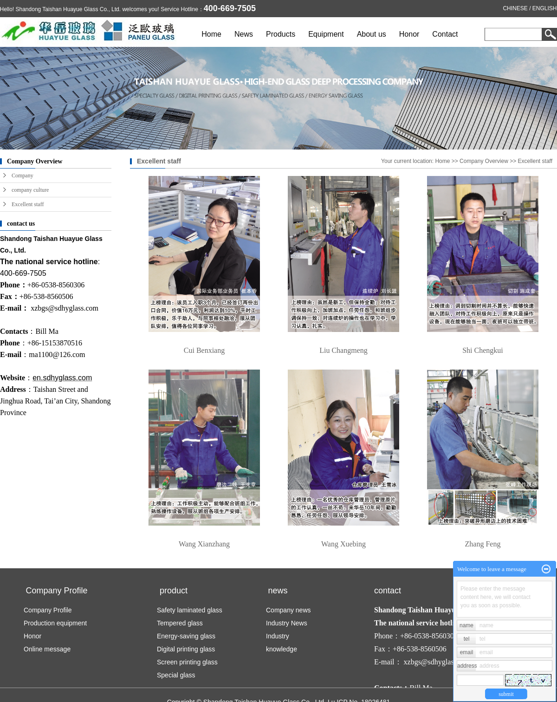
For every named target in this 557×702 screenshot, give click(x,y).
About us (371, 34)
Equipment (326, 34)
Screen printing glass (187, 662)
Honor (409, 34)
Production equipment (55, 623)
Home (212, 34)
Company (22, 175)
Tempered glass (180, 623)
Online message (47, 649)
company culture (30, 190)
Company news (288, 610)
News (243, 34)
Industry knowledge (281, 642)
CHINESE (515, 8)
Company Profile (48, 610)
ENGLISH (544, 8)
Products (280, 34)
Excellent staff (28, 204)
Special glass (176, 675)
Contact (445, 34)
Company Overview (485, 161)
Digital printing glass (186, 649)
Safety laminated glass (189, 610)
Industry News (286, 623)
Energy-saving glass (186, 636)
